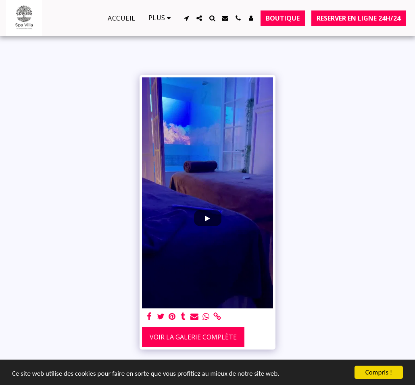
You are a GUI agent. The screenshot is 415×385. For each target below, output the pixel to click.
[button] (186, 18)
